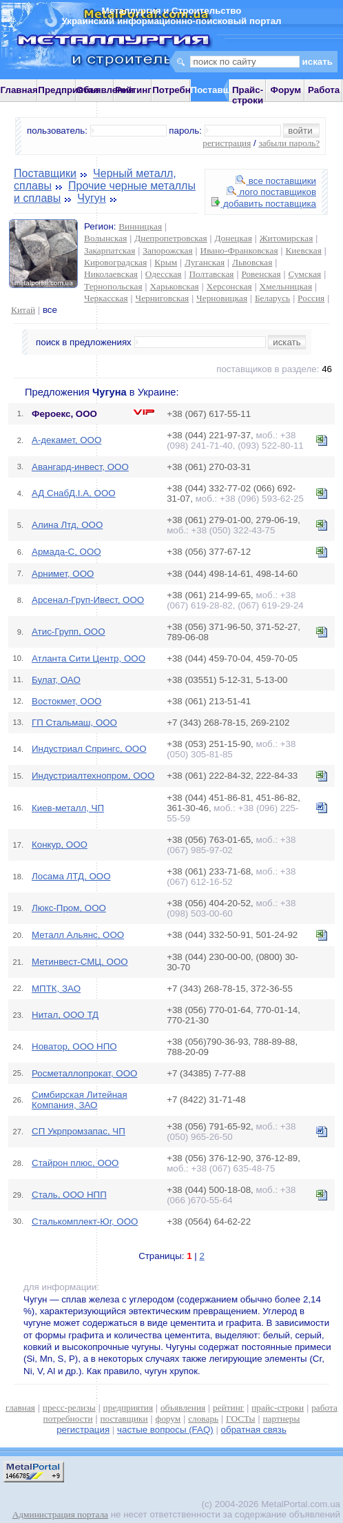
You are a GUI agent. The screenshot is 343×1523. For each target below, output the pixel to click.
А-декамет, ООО (66, 440)
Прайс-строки (247, 95)
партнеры (281, 1418)
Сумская (305, 274)
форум (168, 1418)
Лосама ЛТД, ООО (71, 876)
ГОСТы (240, 1418)
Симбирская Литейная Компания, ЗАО (79, 1100)
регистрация (226, 143)
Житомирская (286, 238)
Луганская (205, 262)
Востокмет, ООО (66, 701)
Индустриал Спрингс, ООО (89, 749)
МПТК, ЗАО (56, 988)
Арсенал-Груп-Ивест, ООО (88, 600)
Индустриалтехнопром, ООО (93, 775)
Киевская (303, 250)
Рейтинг (133, 90)
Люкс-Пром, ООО (69, 908)
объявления (182, 1407)
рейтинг (228, 1407)
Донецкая (233, 238)
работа (324, 1407)
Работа (324, 90)
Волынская (105, 238)
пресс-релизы (69, 1407)
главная (20, 1407)
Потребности (181, 90)
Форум (286, 90)
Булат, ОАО (56, 680)
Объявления (105, 90)
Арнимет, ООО (63, 574)
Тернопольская (113, 286)
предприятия (128, 1407)
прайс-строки (277, 1407)
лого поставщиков (271, 192)
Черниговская (162, 298)
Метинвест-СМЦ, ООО (80, 962)
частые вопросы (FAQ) (165, 1429)
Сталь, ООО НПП (69, 1194)
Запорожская (167, 250)
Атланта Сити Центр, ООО (88, 658)
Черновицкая (221, 298)
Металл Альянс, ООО (78, 935)
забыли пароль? (289, 143)
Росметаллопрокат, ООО (84, 1073)
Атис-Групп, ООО (68, 631)
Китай (23, 310)
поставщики (123, 1418)
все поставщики (276, 181)
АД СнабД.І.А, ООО (74, 493)
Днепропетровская (170, 238)
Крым (165, 262)
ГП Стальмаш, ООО (74, 722)
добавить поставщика (263, 203)
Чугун (91, 198)
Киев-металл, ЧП (68, 808)
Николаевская (111, 274)
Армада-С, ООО (66, 551)
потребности (68, 1418)
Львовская (252, 262)
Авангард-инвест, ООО (80, 467)
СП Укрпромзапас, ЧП (78, 1131)
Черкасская (106, 298)
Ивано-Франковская (239, 250)
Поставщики (45, 173)
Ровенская (260, 274)
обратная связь (254, 1429)
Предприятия (68, 90)
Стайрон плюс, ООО (75, 1163)
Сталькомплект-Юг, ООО (85, 1221)
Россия (311, 298)
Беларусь (272, 298)
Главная (19, 90)
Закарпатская (109, 250)
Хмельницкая (286, 286)
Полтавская (211, 274)
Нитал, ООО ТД (65, 1015)
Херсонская (229, 286)
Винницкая (140, 226)
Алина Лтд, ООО (67, 525)
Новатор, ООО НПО (74, 1046)
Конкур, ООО (59, 844)
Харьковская (173, 286)
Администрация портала (60, 1514)
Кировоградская (115, 262)
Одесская (163, 274)
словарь (203, 1418)
